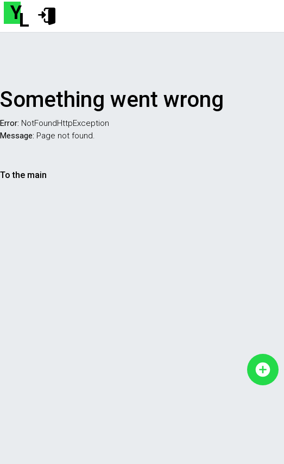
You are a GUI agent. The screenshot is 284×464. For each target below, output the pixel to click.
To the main (23, 175)
